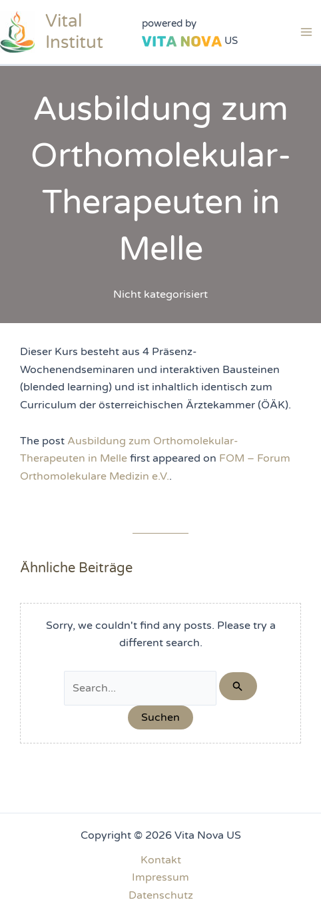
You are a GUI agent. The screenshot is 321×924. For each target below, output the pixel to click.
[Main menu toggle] (306, 32)
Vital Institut (74, 32)
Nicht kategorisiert (160, 294)
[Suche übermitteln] (237, 686)
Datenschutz (161, 895)
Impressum (160, 877)
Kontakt (161, 860)
